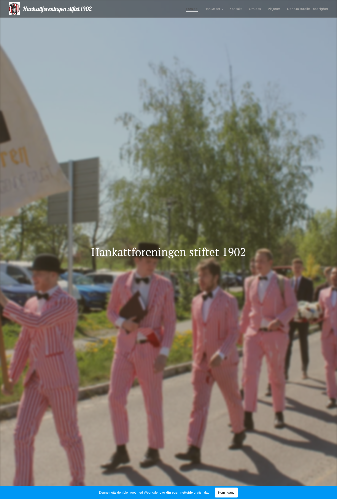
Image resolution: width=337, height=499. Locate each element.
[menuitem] (189, 8)
